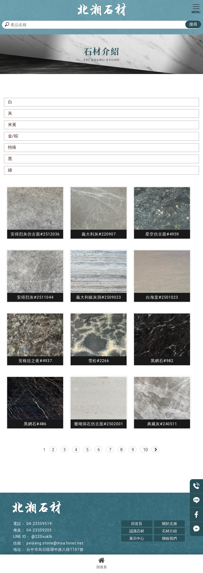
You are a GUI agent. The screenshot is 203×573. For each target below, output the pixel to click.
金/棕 (13, 135)
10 (145, 449)
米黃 (12, 124)
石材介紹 (169, 531)
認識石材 (136, 531)
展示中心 (136, 538)
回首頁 (101, 563)
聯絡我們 (169, 538)
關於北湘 (169, 523)
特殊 (12, 147)
